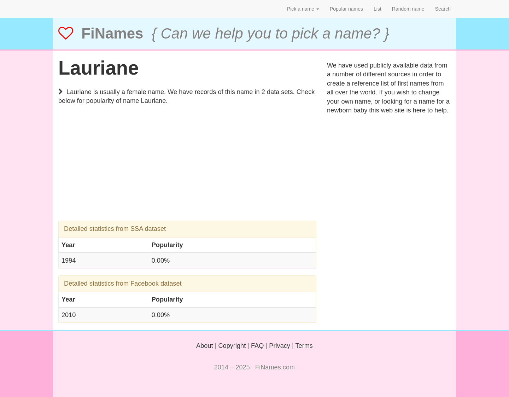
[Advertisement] (187, 171)
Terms (304, 345)
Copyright (232, 345)
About (204, 345)
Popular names (346, 9)
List (377, 9)
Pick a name (303, 9)
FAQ (257, 345)
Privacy (279, 345)
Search (443, 9)
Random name (408, 9)
